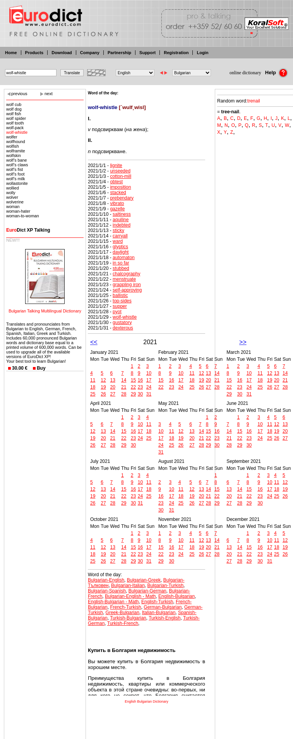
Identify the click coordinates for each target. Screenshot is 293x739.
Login (202, 52)
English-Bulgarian (176, 596)
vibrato (117, 203)
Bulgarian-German (147, 591)
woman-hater (18, 211)
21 (123, 387)
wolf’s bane (16, 160)
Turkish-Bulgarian (128, 618)
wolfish (12, 146)
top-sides (122, 301)
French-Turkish (125, 607)
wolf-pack (15, 127)
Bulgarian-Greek (144, 580)
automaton (124, 257)
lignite (116, 165)
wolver (12, 197)
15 (133, 380)
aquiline (121, 219)
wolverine (15, 202)
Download (61, 52)
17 (148, 380)
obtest (116, 181)
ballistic (120, 295)
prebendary (122, 198)
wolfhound (15, 141)
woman (12, 206)
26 (103, 394)
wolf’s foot (15, 174)
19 (103, 387)
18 (92, 387)
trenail (253, 101)
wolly (10, 192)
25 (92, 394)
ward (118, 241)
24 (148, 387)
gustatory (122, 322)
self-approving (127, 290)
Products (34, 52)
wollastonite (17, 183)
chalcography (126, 273)
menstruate (124, 279)
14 (123, 380)
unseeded (120, 171)
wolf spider (16, 118)
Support (147, 52)
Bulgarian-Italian (128, 585)
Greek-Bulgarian (122, 612)
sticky (118, 230)
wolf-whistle (16, 132)
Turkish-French (122, 623)
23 (140, 387)
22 (133, 387)
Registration (176, 52)
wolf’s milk (15, 178)
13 (112, 380)
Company (89, 52)
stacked (118, 192)
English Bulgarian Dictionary (146, 701)
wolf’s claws (17, 164)
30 (140, 394)
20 (112, 387)
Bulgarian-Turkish (165, 585)
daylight (121, 252)
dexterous (123, 328)
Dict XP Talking (28, 230)
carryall (120, 236)
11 (92, 380)
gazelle (117, 209)
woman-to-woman (22, 215)
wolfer (11, 137)
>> (243, 342)
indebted (121, 225)
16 (140, 380)
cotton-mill (120, 176)
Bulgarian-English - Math (130, 596)
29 (133, 394)
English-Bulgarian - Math (113, 601)
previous (19, 93)
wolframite (15, 150)
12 (103, 380)
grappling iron (127, 284)
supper (120, 306)
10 (148, 373)
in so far (121, 263)
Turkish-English (164, 618)
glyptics (120, 246)
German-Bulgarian (163, 607)
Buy (41, 368)
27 (112, 394)
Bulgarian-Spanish (107, 591)
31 (148, 394)
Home (11, 52)
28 (123, 394)
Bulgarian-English (106, 580)
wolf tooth (15, 123)
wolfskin (13, 155)
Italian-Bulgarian (159, 612)
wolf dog (14, 109)
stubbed (121, 268)
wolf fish (13, 113)
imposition (120, 187)
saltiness (122, 214)
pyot (117, 311)
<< (94, 342)
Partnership (119, 52)
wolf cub (13, 104)
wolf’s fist (14, 169)
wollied (12, 188)
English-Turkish (157, 601)
